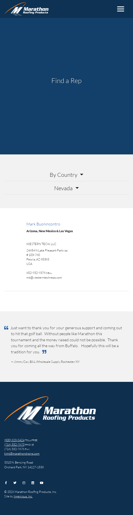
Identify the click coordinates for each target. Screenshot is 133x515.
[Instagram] (24, 483)
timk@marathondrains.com (22, 453)
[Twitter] (15, 483)
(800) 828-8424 (14, 440)
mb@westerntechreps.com (44, 277)
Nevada (64, 188)
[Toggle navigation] (121, 9)
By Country (64, 174)
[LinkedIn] (33, 483)
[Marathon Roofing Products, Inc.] (26, 9)
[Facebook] (6, 483)
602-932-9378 (35, 272)
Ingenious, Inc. (23, 496)
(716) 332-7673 (14, 444)
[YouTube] (41, 483)
